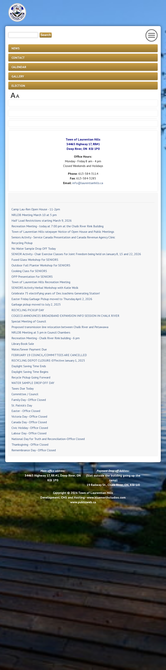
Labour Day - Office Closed (28, 433)
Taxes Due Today (22, 388)
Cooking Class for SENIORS (29, 271)
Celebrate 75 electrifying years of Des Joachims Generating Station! (55, 293)
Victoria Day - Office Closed (29, 416)
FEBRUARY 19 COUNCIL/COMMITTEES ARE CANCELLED (49, 355)
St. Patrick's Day (21, 405)
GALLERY (17, 76)
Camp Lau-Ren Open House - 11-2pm (35, 209)
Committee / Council (24, 394)
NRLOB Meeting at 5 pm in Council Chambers (40, 332)
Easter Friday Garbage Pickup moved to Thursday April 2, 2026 (51, 299)
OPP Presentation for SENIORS (32, 276)
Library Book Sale (22, 344)
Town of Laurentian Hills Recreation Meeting (40, 282)
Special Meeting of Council (28, 321)
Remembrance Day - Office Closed (33, 450)
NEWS (15, 48)
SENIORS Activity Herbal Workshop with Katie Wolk (44, 288)
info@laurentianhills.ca (87, 183)
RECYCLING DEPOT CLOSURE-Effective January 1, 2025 (48, 360)
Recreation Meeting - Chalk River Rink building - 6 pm (45, 338)
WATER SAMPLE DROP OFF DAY (32, 383)
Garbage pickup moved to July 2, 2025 (36, 304)
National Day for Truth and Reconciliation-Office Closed (48, 439)
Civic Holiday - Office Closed (29, 428)
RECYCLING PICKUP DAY (27, 310)
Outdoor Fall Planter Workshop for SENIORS (40, 265)
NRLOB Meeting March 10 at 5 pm (34, 215)
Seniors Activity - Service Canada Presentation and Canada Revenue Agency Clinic (63, 237)
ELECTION (18, 86)
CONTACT (18, 58)
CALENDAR (18, 67)
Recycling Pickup (22, 243)
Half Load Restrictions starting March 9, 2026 (41, 220)
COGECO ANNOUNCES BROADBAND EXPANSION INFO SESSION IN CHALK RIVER (65, 316)
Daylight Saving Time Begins (29, 372)
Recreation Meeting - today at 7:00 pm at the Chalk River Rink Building (57, 226)
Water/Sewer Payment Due (29, 349)
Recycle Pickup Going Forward (30, 377)
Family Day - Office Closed (28, 400)
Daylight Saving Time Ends (28, 366)
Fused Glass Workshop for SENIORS (34, 260)
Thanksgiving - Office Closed (29, 444)
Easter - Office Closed (25, 411)
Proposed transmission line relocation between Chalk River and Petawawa (59, 327)
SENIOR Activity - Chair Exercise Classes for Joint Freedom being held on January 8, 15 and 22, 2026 (76, 254)
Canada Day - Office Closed (29, 422)
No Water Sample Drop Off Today (33, 248)
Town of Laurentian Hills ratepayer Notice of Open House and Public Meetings (62, 232)
